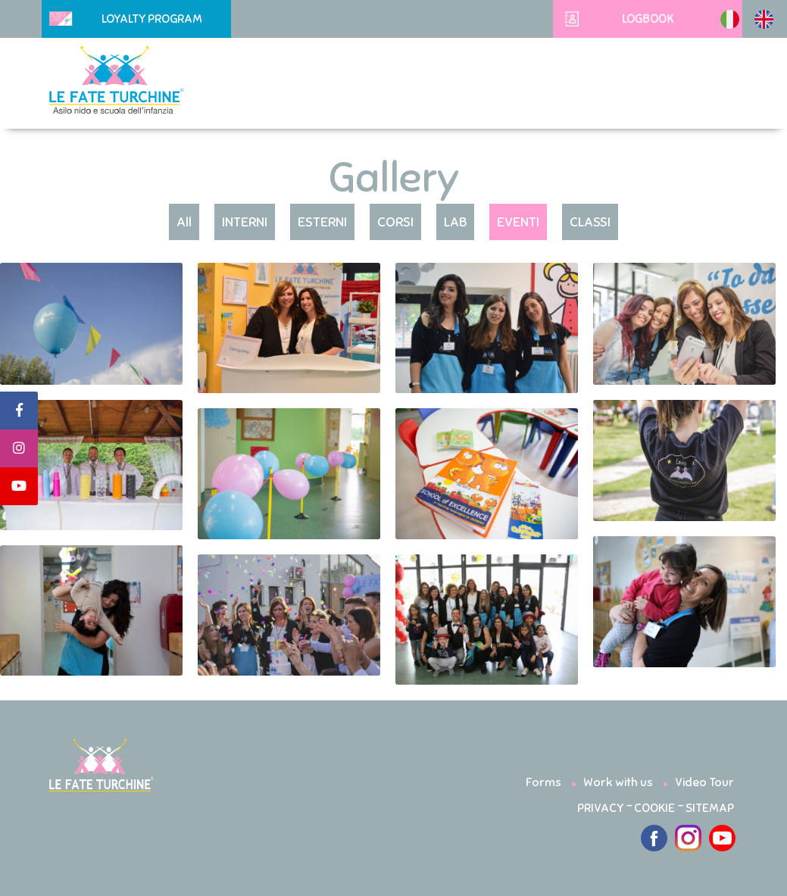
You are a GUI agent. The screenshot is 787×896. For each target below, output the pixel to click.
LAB (455, 222)
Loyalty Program (125, 19)
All (184, 222)
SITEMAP (710, 808)
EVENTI (518, 222)
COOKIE (654, 808)
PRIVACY (600, 808)
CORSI (395, 222)
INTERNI (244, 222)
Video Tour (704, 782)
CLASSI (590, 222)
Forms (543, 782)
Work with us (618, 782)
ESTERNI (322, 222)
